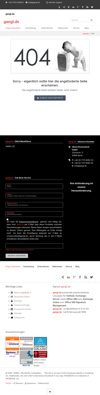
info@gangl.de (80, 166)
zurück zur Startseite (51, 98)
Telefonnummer (12, 203)
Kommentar (10, 213)
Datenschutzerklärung (28, 222)
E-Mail (10, 194)
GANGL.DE (10, 146)
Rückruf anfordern (17, 256)
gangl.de (10, 14)
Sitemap (19, 383)
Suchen (92, 20)
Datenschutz (43, 383)
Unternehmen (47, 28)
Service (76, 28)
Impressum (31, 383)
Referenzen (63, 28)
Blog (87, 28)
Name (10, 185)
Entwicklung (30, 28)
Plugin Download (13, 28)
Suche (8, 383)
